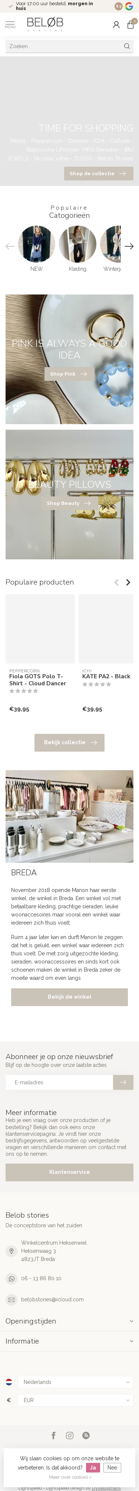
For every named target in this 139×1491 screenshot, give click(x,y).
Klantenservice (69, 1172)
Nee (112, 1468)
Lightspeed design (65, 1488)
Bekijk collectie (70, 742)
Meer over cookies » (70, 1477)
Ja (93, 1468)
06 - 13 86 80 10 (41, 1278)
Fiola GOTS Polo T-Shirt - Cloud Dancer (37, 680)
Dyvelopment (106, 1488)
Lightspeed (30, 1488)
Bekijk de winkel (70, 997)
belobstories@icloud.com (52, 1299)
